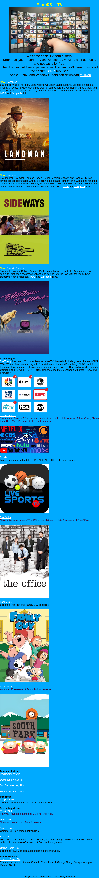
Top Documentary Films (13, 785)
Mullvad (85, 75)
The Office (5, 517)
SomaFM (5, 836)
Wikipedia (17, 93)
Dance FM (5, 819)
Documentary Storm (11, 779)
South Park (6, 686)
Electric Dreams (15, 268)
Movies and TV (8, 415)
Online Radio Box (9, 848)
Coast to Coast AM (10, 859)
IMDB (3, 93)
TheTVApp (6, 361)
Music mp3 (6, 811)
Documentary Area (10, 774)
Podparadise (7, 799)
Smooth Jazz (7, 828)
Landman (12, 82)
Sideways (12, 175)
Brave (51, 71)
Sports (3, 457)
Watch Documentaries (12, 791)
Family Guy (6, 602)
